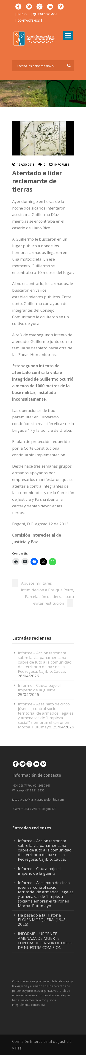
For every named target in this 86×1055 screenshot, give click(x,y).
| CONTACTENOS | (28, 20)
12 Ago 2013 (25, 165)
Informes (61, 165)
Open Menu (68, 35)
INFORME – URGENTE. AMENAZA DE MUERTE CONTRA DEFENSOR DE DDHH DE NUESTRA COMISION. (45, 940)
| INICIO (21, 14)
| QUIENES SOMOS (43, 14)
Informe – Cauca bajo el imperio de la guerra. (39, 688)
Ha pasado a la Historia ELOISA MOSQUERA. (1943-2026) (42, 919)
